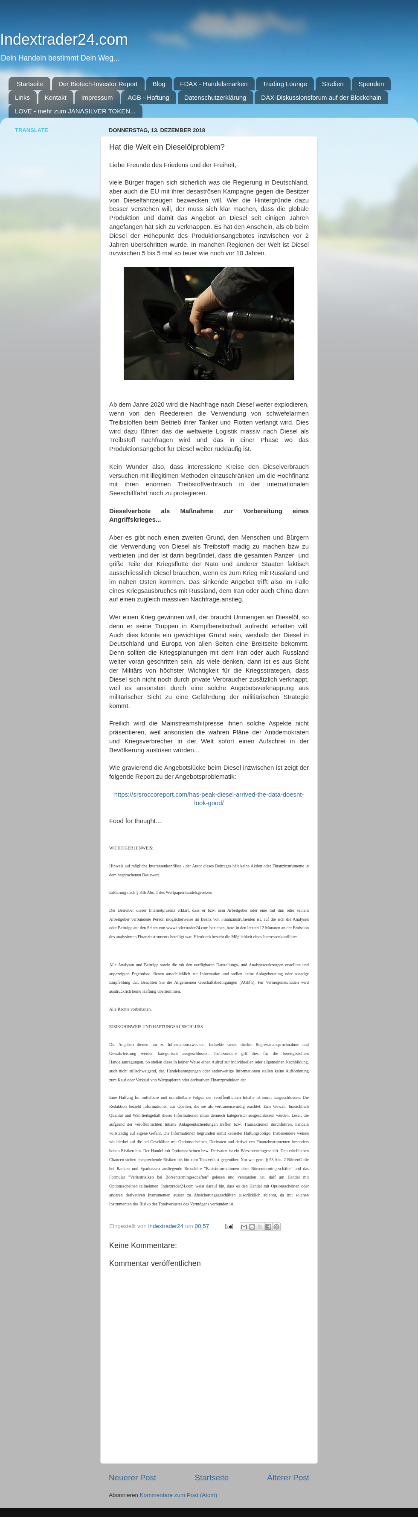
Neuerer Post (132, 1477)
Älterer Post (288, 1477)
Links (22, 97)
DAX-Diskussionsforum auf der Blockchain (321, 97)
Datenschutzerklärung (215, 97)
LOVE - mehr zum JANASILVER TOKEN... (75, 111)
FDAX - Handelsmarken (213, 83)
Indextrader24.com (64, 39)
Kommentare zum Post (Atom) (179, 1495)
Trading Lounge (284, 83)
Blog (159, 83)
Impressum (97, 97)
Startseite (30, 83)
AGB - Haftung (148, 97)
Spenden (371, 83)
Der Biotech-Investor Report (98, 83)
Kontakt (56, 97)
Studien (333, 83)
